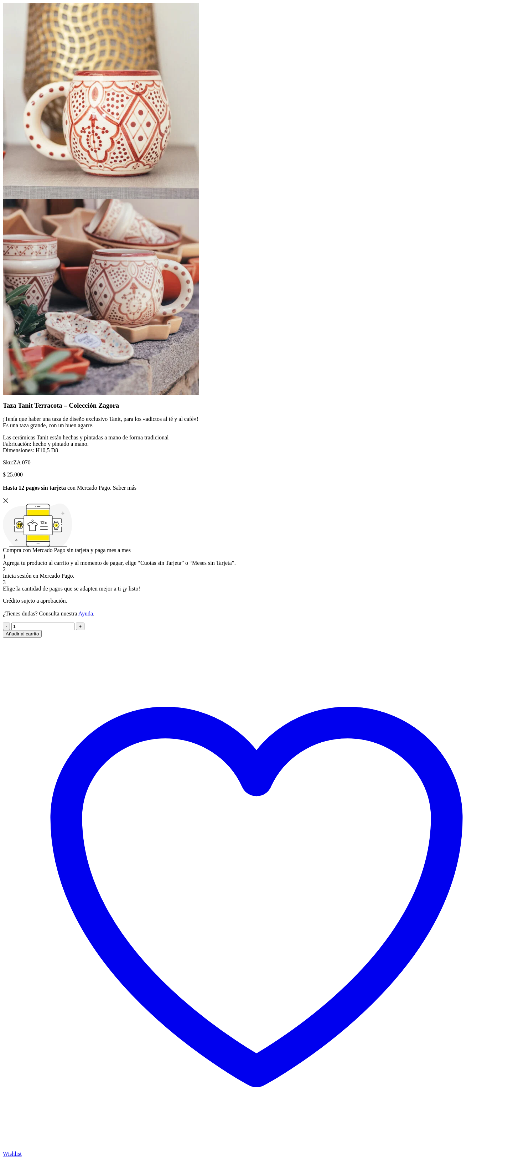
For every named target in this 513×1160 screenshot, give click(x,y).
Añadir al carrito (22, 633)
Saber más (124, 488)
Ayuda (85, 613)
